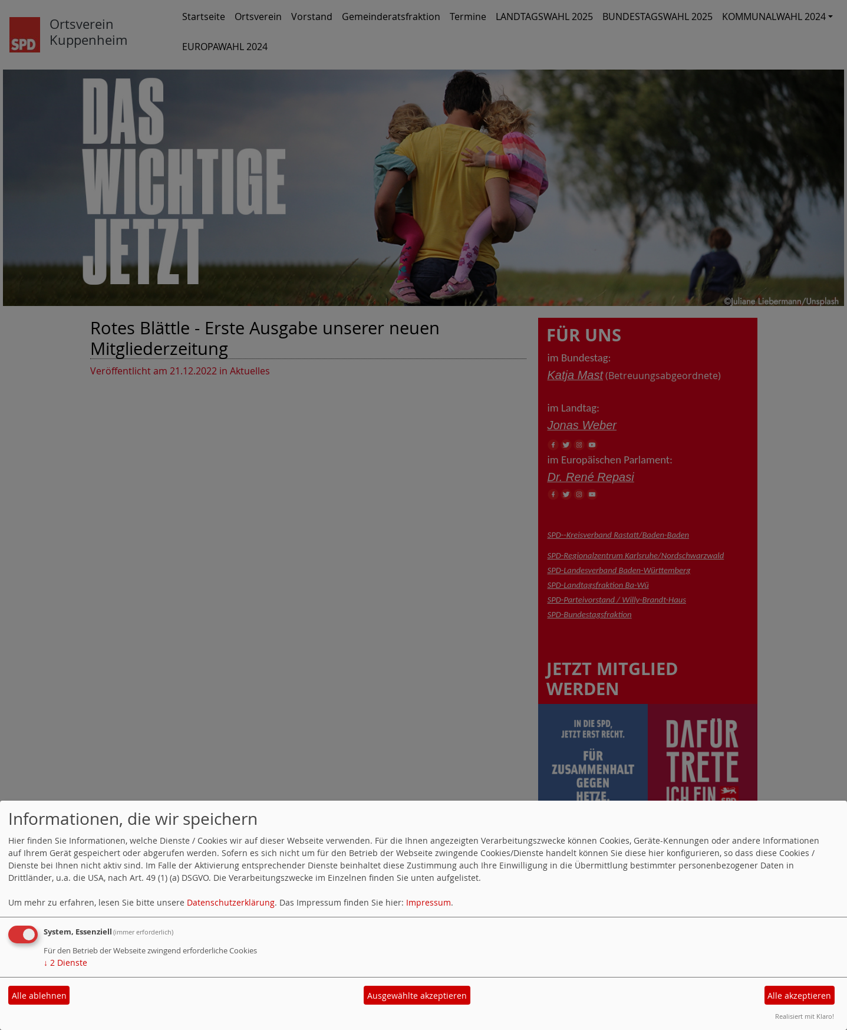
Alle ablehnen (39, 995)
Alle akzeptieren (799, 995)
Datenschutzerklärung (231, 902)
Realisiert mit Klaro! (804, 1016)
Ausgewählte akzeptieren (417, 995)
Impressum (428, 902)
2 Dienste (65, 962)
